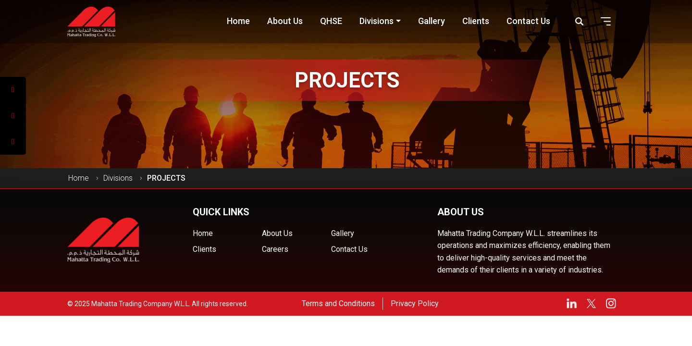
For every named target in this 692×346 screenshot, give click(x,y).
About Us (277, 233)
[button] (606, 21)
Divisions (118, 178)
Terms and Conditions (338, 303)
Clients (204, 249)
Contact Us (349, 249)
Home (78, 178)
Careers (275, 249)
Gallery (342, 233)
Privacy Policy (415, 303)
